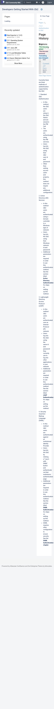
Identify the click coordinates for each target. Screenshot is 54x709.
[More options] (41, 19)
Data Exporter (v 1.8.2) (14, 35)
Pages (41, 23)
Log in (50, 2)
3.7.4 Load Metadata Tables (16, 53)
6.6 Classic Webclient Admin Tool (18, 58)
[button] (45, 22)
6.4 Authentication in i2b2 (44, 28)
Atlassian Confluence (17, 566)
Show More (18, 63)
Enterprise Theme (37, 566)
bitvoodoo (48, 566)
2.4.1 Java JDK (12, 48)
